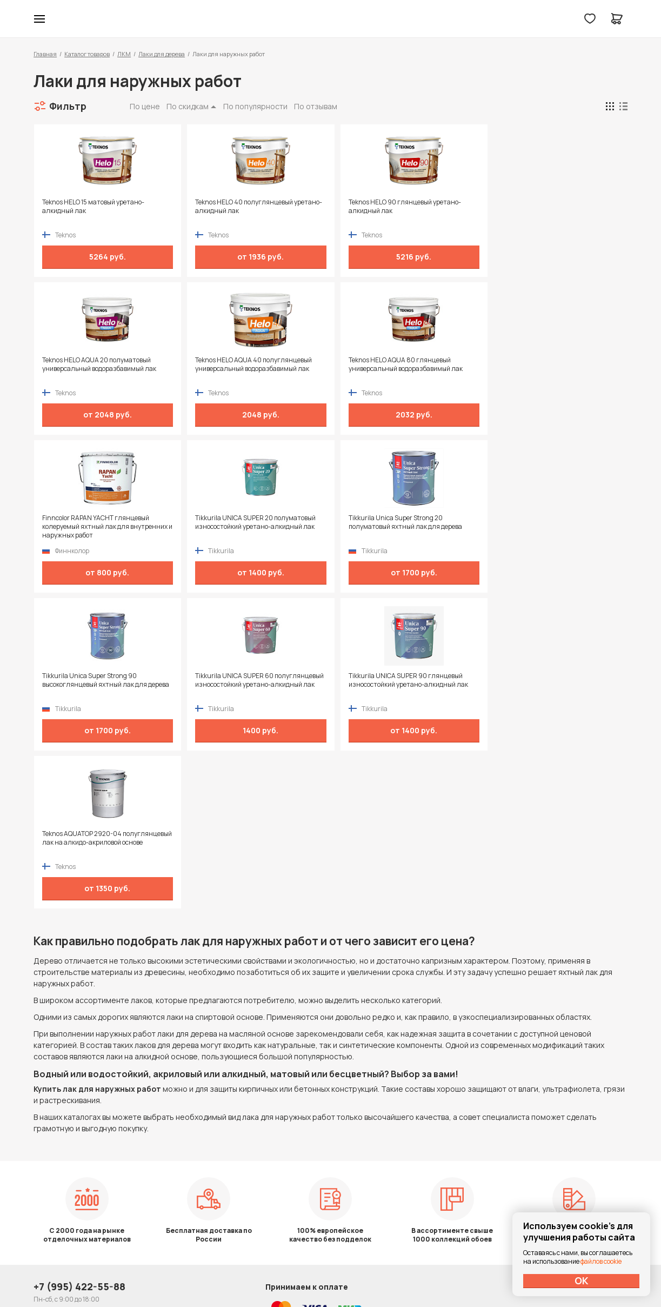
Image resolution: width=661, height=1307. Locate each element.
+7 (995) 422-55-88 (79, 1155)
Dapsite (357, 1273)
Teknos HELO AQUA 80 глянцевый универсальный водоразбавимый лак (245, 364)
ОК (582, 1280)
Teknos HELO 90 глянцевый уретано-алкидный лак (391, 206)
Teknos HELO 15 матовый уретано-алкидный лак (93, 206)
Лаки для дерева (161, 54)
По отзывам (315, 106)
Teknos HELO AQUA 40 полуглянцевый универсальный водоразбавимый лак (100, 364)
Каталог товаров (87, 54)
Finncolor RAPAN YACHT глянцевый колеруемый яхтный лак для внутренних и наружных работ (388, 369)
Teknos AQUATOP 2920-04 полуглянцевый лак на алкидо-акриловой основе (90, 685)
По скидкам (187, 106)
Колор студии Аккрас (330, 19)
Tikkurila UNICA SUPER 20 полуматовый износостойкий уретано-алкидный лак (542, 364)
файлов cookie (601, 1261)
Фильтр (67, 105)
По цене (145, 106)
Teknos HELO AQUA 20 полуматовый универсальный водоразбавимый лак (539, 206)
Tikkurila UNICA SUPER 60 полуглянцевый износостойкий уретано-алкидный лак (383, 527)
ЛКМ (124, 54)
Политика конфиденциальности (577, 1155)
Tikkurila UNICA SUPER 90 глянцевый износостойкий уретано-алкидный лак (541, 522)
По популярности (255, 106)
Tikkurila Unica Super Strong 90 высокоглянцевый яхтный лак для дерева (240, 527)
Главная (45, 54)
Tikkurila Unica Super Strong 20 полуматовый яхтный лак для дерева (98, 522)
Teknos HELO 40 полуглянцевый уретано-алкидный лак (237, 206)
